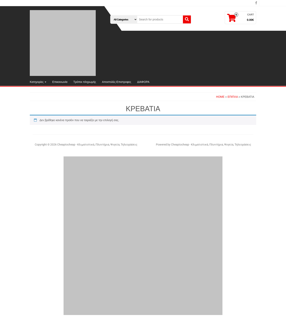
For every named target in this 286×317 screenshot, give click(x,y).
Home (220, 96)
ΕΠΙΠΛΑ (233, 96)
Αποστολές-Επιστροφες (116, 81)
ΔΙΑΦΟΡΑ (143, 81)
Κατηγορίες (38, 81)
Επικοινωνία (59, 81)
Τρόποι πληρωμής (84, 81)
